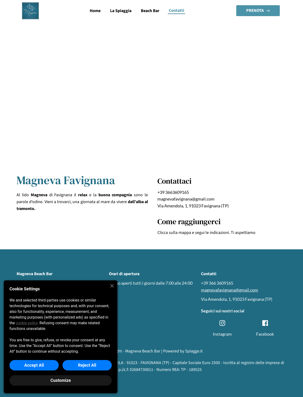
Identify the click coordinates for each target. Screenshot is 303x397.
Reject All (87, 365)
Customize (60, 380)
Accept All (34, 365)
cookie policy (27, 323)
